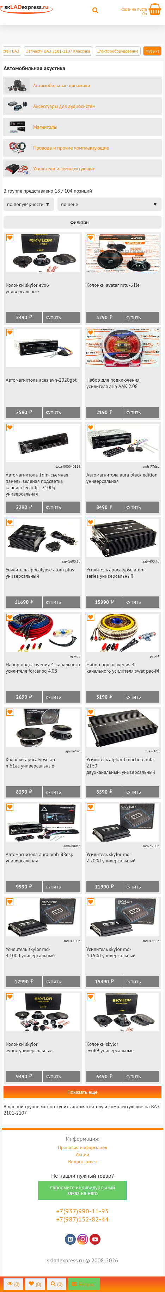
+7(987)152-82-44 (82, 1219)
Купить (53, 317)
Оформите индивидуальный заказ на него (82, 1190)
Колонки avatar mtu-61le (113, 285)
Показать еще (82, 1092)
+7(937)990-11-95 (82, 1211)
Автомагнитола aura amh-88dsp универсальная (39, 857)
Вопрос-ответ (82, 1161)
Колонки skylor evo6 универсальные (27, 288)
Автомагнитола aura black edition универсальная (122, 478)
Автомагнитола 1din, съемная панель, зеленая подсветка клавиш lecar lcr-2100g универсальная (37, 484)
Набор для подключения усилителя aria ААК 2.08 (113, 383)
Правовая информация (82, 1147)
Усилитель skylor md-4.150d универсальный (110, 952)
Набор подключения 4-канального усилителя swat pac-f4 (122, 667)
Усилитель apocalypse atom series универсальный (115, 572)
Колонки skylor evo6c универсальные (29, 1047)
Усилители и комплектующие (64, 168)
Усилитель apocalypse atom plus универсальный (40, 572)
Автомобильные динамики (61, 85)
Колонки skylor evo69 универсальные (110, 1047)
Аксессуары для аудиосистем (64, 106)
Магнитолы (45, 127)
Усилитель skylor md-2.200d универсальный (110, 857)
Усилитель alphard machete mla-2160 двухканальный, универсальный (120, 765)
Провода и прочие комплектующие (71, 148)
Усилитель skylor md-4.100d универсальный (30, 952)
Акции (82, 1154)
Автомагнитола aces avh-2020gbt (41, 380)
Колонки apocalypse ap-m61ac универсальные (31, 762)
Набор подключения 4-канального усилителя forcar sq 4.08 (43, 667)
